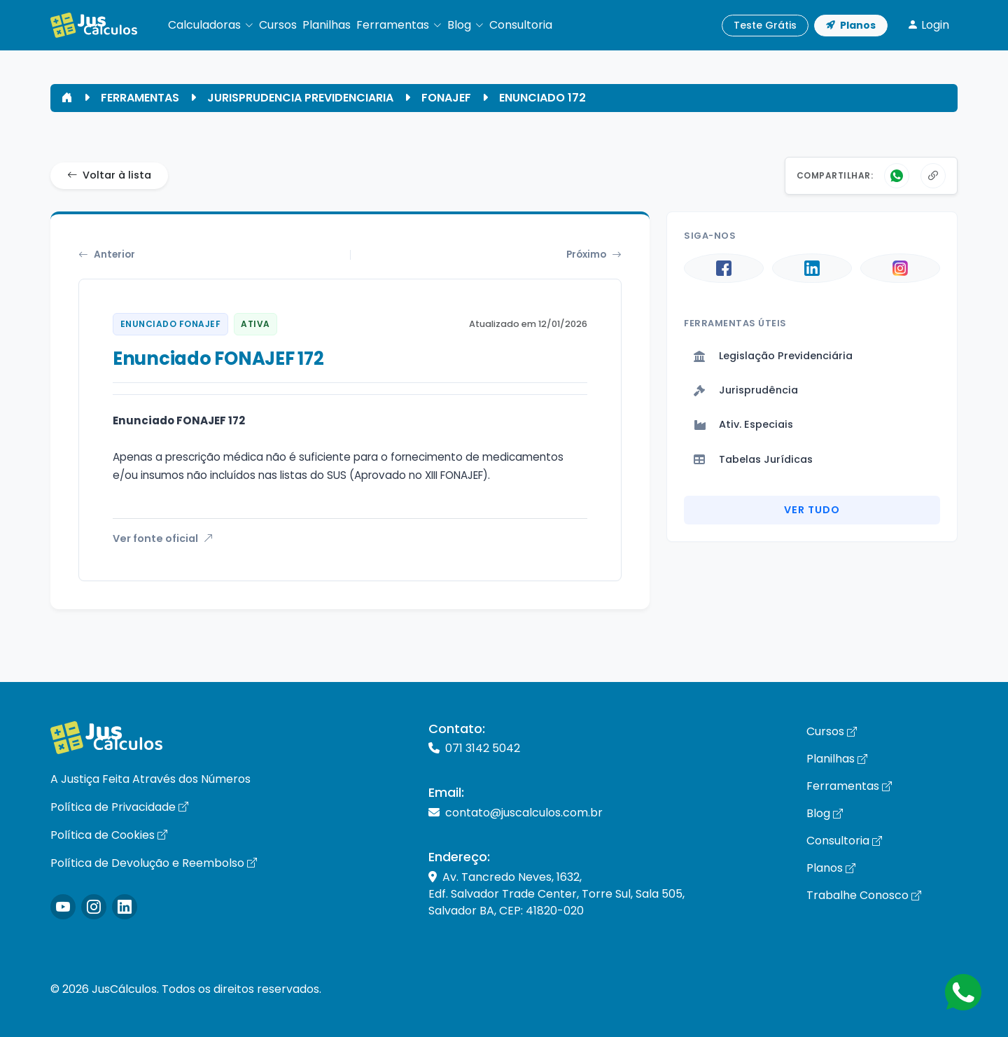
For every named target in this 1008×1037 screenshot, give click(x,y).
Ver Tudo (812, 510)
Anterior (106, 255)
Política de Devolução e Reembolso (153, 863)
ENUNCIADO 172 (542, 98)
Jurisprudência (746, 390)
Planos (851, 25)
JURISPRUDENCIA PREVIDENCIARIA (300, 98)
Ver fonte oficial (163, 538)
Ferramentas (849, 786)
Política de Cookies (108, 835)
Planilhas (836, 759)
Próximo (594, 255)
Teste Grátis (765, 25)
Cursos (831, 731)
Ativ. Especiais (743, 424)
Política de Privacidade (119, 807)
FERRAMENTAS (140, 98)
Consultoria (844, 841)
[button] (210, 25)
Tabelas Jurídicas (753, 459)
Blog (824, 813)
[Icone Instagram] (63, 906)
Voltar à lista (109, 175)
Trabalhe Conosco (863, 895)
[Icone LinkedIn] (124, 906)
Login (928, 25)
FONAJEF (446, 98)
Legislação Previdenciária (773, 356)
